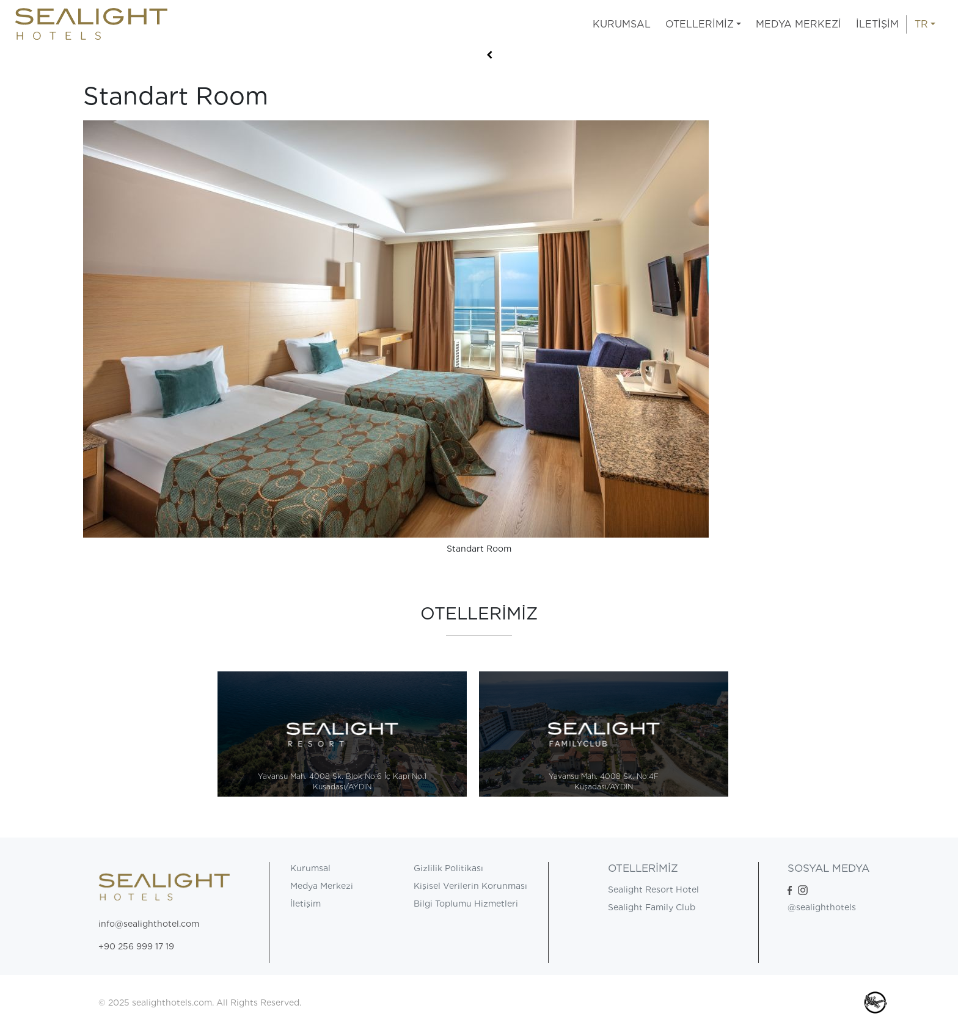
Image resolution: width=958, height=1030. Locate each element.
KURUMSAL (622, 24)
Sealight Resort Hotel (653, 889)
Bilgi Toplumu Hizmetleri (466, 903)
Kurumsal (310, 868)
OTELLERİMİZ (699, 24)
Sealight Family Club (651, 907)
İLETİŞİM (877, 24)
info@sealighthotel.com (148, 924)
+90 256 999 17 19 (136, 946)
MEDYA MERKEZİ (798, 24)
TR (921, 24)
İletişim (305, 903)
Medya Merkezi (321, 886)
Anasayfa (102, 65)
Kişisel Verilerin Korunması (470, 886)
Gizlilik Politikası (448, 868)
